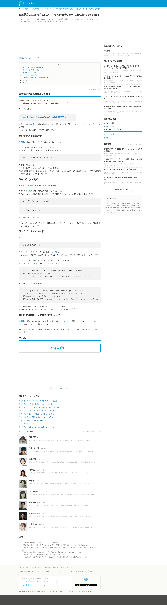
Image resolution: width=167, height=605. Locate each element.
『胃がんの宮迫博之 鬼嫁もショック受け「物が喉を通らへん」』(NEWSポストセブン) (51, 552)
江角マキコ (66, 321)
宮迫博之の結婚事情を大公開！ (34, 67)
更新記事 (55, 567)
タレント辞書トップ (25, 567)
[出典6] (26, 332)
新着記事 (47, 567)
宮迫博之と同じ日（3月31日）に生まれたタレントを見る (39, 407)
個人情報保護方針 (81, 571)
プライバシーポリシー (67, 571)
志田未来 (32, 437)
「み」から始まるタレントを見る (31, 424)
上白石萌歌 (33, 492)
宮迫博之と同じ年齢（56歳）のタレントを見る (35, 404)
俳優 (42, 448)
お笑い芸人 (113, 51)
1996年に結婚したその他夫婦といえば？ (37, 77)
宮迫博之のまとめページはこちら (30, 58)
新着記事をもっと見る (122, 190)
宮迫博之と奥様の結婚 (31, 70)
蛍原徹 (106, 138)
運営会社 (92, 571)
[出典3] (38, 225)
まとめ (25, 80)
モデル (38, 470)
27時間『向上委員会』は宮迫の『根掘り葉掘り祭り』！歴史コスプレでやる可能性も (121, 67)
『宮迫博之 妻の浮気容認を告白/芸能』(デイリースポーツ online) (44, 554)
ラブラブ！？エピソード (31, 75)
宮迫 (32, 150)
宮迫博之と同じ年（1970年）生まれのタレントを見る (38, 401)
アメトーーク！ (109, 126)
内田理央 (32, 470)
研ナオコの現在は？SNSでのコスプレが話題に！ (121, 169)
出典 (24, 83)
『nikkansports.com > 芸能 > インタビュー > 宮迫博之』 (40, 543)
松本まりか (33, 524)
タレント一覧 (38, 567)
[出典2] (38, 217)
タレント (39, 459)
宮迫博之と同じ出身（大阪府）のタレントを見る (36, 414)
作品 (62, 567)
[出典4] (96, 254)
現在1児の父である (29, 72)
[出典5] (74, 308)
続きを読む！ (59, 348)
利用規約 (54, 571)
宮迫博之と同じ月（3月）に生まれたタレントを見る (37, 411)
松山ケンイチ (34, 448)
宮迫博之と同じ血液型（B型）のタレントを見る (36, 417)
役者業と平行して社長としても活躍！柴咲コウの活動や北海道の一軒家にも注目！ (123, 160)
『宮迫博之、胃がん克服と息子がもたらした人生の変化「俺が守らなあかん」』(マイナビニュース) (55, 545)
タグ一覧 (69, 567)
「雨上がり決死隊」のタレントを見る (32, 420)
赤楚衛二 (32, 481)
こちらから (112, 212)
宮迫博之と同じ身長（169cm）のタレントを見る (36, 427)
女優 (38, 437)
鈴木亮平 (32, 502)
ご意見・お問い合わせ (42, 571)
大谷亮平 (32, 513)
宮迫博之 (53, 100)
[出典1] (67, 102)
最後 (67, 388)
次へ (60, 388)
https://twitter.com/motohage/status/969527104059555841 (44, 117)
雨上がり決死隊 (109, 134)
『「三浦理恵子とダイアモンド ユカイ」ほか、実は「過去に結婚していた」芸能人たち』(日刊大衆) (55, 557)
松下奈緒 (32, 459)
